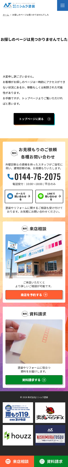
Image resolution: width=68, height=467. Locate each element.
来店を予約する (34, 294)
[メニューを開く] (62, 5)
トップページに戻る (31, 119)
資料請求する (34, 380)
